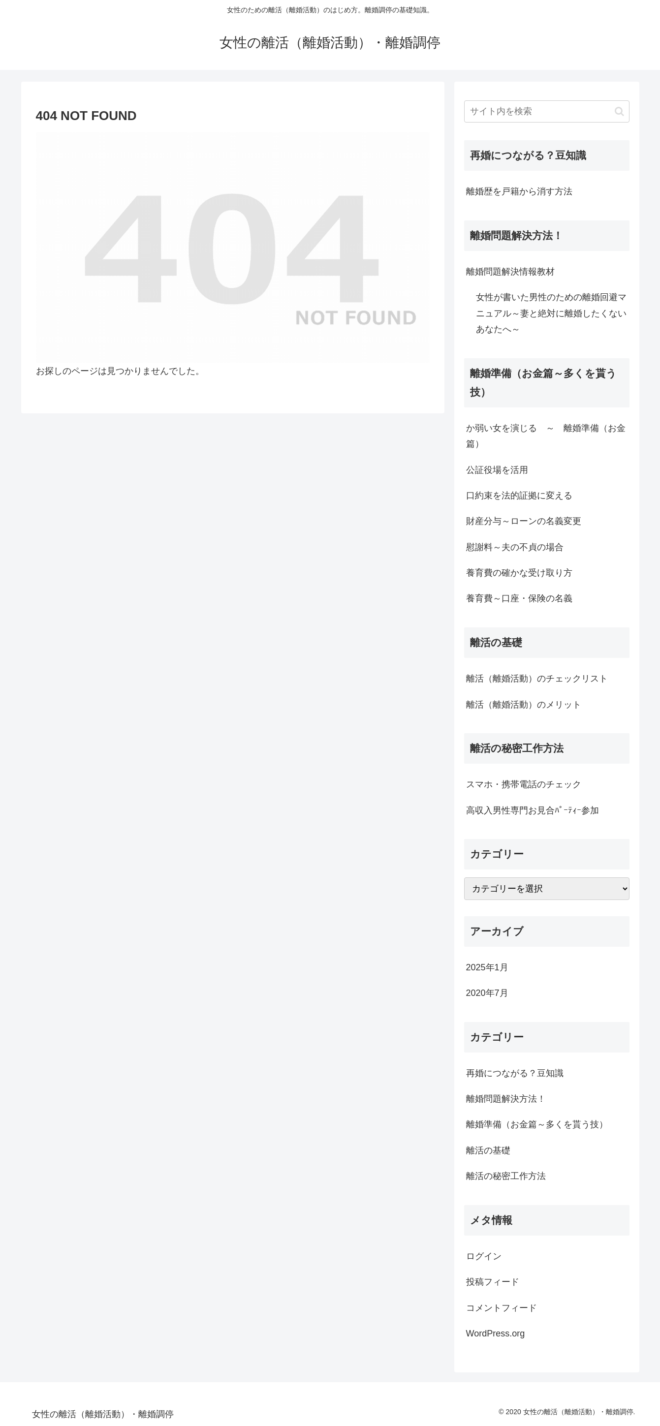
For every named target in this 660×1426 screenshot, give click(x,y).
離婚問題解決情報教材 (510, 272)
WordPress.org (495, 1333)
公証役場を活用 (497, 470)
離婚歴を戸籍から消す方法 (519, 191)
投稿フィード (492, 1282)
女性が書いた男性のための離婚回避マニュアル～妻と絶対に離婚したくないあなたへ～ (551, 313)
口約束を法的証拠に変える (519, 495)
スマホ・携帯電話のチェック (523, 784)
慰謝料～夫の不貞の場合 (515, 547)
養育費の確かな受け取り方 (519, 573)
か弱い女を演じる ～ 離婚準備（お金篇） (546, 436)
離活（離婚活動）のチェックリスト (537, 678)
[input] (546, 111)
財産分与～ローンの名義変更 (523, 521)
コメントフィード (501, 1308)
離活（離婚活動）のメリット (523, 705)
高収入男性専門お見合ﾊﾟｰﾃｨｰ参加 (532, 810)
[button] (619, 111)
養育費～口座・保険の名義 (519, 598)
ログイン (484, 1256)
